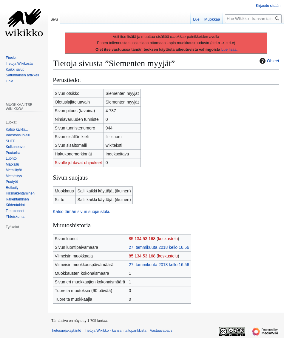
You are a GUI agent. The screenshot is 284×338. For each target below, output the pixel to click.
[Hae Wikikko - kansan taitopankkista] (253, 18)
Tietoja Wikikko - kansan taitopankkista (115, 330)
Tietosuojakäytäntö (66, 330)
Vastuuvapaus (161, 330)
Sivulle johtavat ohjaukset (78, 162)
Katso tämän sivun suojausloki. (81, 211)
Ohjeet (268, 61)
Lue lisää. (229, 49)
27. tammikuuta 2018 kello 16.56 (159, 247)
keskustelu (168, 238)
